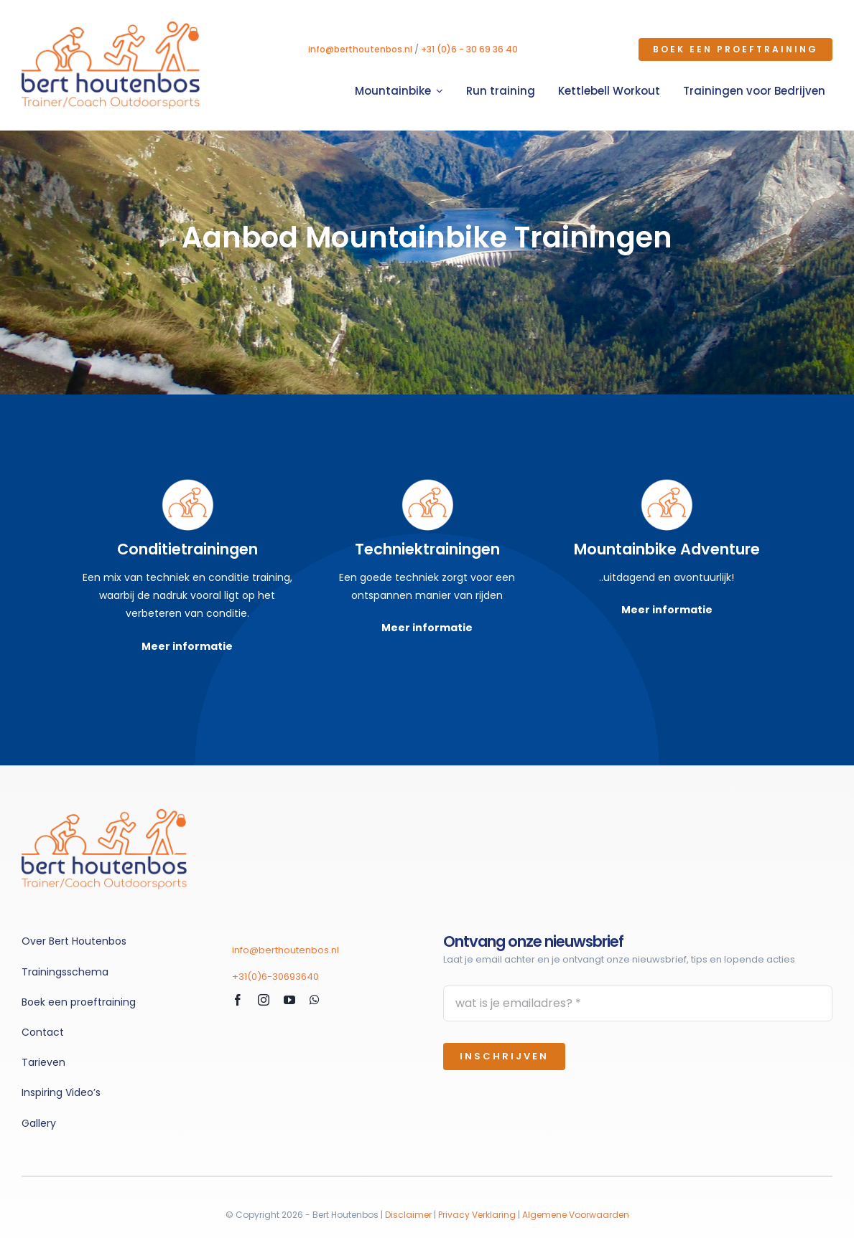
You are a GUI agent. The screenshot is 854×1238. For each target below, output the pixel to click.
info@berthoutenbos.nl (361, 49)
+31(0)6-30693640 (275, 976)
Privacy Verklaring (477, 1215)
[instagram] (263, 1000)
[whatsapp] (315, 1000)
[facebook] (237, 1000)
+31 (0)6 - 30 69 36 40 (470, 49)
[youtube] (289, 1000)
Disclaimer (408, 1215)
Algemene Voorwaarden (575, 1215)
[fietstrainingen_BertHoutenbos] (104, 814)
